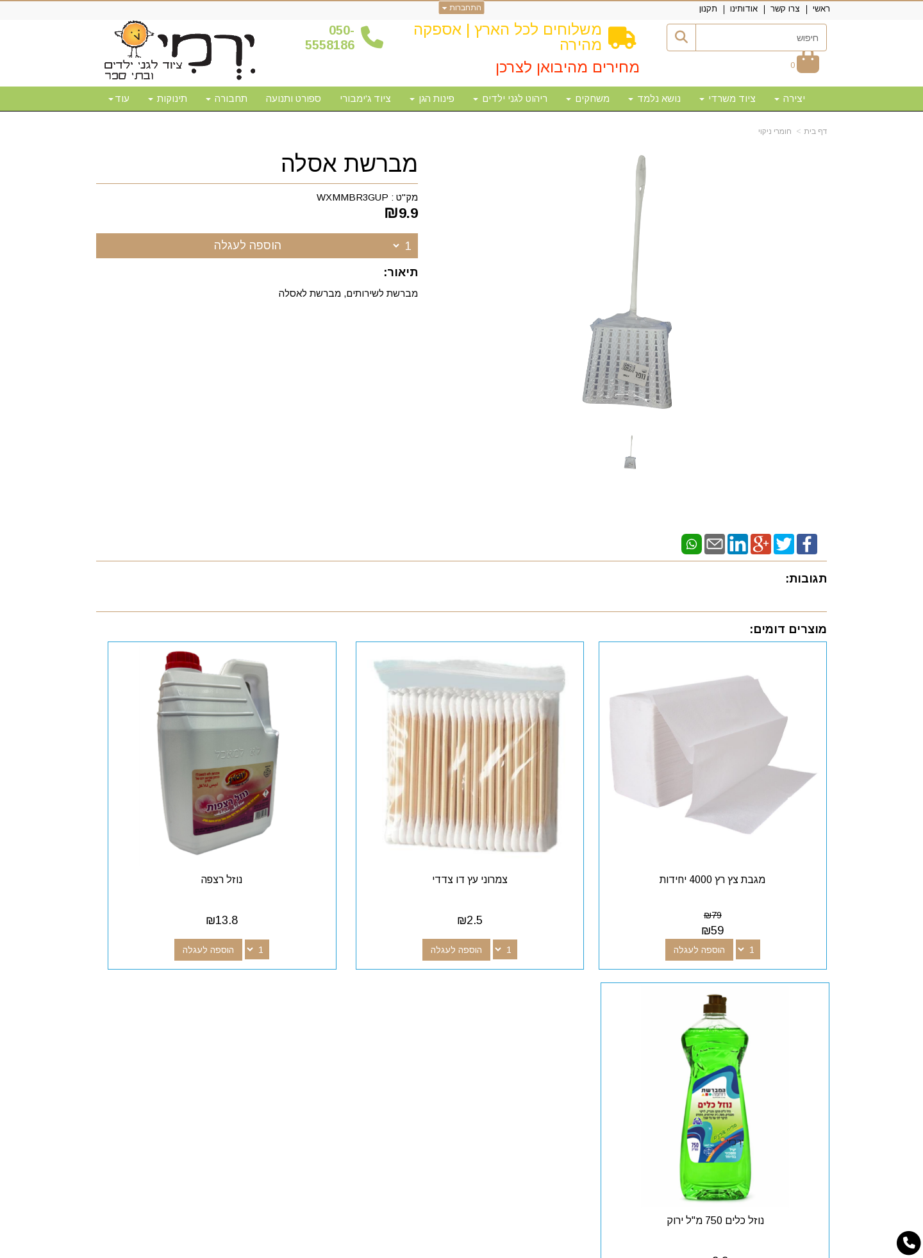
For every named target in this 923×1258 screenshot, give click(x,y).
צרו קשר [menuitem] (785, 8)
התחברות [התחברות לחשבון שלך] (461, 7)
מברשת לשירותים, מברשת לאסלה (348, 293)
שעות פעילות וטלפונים (253, 956)
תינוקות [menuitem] (167, 98)
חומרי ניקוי (775, 131)
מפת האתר (790, 956)
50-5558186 (329, 37)
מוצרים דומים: (788, 629)
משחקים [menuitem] (588, 98)
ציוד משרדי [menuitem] (727, 98)
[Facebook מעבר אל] (566, 979)
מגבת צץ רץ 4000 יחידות (742, 819)
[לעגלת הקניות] (805, 65)
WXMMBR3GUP (352, 197)
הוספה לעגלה (247, 245)
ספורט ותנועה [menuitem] (293, 98)
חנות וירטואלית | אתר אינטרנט (378, 1246)
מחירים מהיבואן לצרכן (567, 67)
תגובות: (806, 578)
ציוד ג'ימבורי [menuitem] (365, 98)
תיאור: (400, 272)
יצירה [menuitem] (789, 98)
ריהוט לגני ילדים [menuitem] (510, 98)
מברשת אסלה (349, 164)
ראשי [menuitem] (821, 8)
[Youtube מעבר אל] (525, 979)
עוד (118, 98)
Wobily (502, 1246)
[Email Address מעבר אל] (505, 979)
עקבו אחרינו (537, 956)
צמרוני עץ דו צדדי (555, 819)
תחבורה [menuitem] (226, 98)
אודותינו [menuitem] (744, 8)
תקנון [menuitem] (708, 8)
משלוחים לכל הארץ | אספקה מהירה (507, 37)
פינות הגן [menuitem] (432, 98)
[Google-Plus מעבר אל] (546, 979)
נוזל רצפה (367, 819)
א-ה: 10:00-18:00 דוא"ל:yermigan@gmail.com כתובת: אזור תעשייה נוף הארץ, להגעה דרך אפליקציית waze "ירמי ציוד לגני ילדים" (211, 1011)
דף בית (815, 131)
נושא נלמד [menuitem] (654, 98)
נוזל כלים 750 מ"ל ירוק (180, 819)
